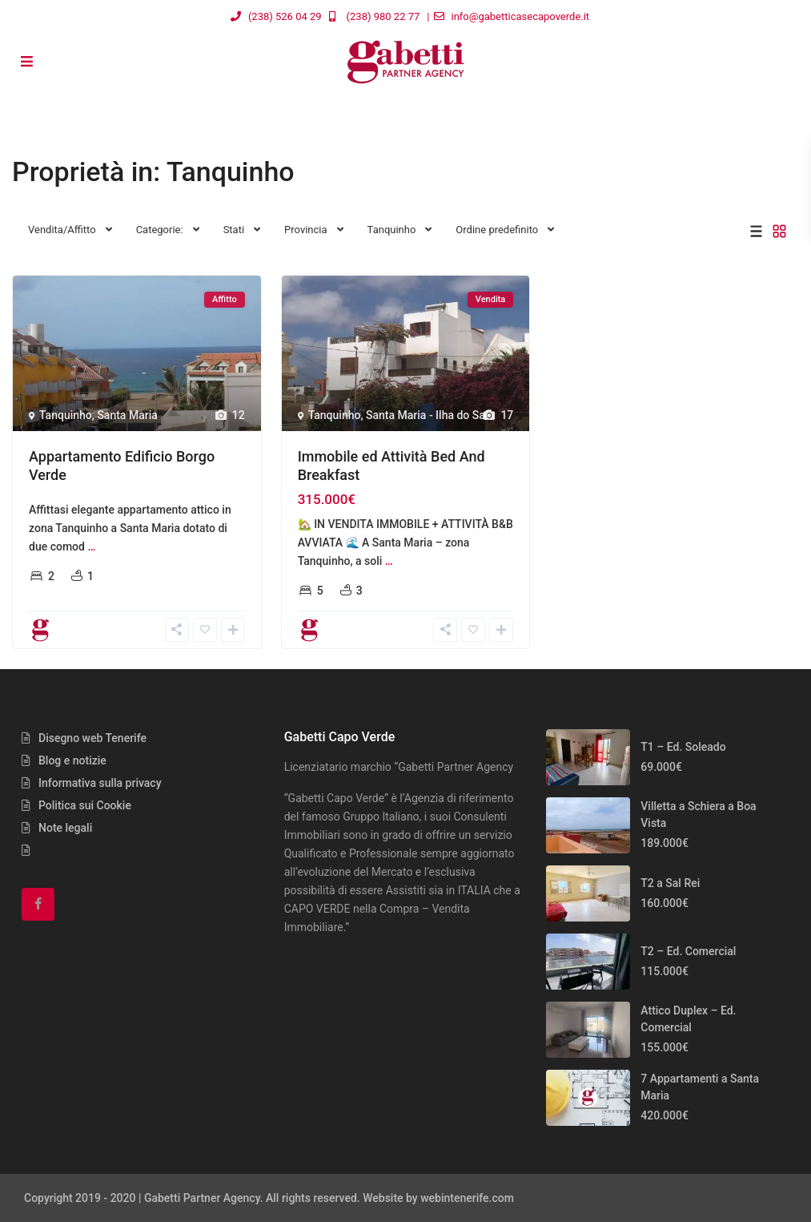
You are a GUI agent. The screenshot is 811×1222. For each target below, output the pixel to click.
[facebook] (38, 904)
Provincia (305, 230)
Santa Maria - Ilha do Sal (427, 415)
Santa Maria (127, 415)
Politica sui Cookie (84, 805)
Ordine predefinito (497, 230)
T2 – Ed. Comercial (688, 951)
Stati (233, 230)
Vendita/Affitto (62, 230)
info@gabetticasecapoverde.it (521, 16)
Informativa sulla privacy (100, 782)
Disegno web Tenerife (92, 738)
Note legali (65, 827)
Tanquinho (391, 230)
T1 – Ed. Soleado (682, 746)
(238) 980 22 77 (383, 16)
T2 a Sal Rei (670, 883)
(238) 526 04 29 (285, 16)
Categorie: (159, 230)
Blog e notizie (72, 760)
